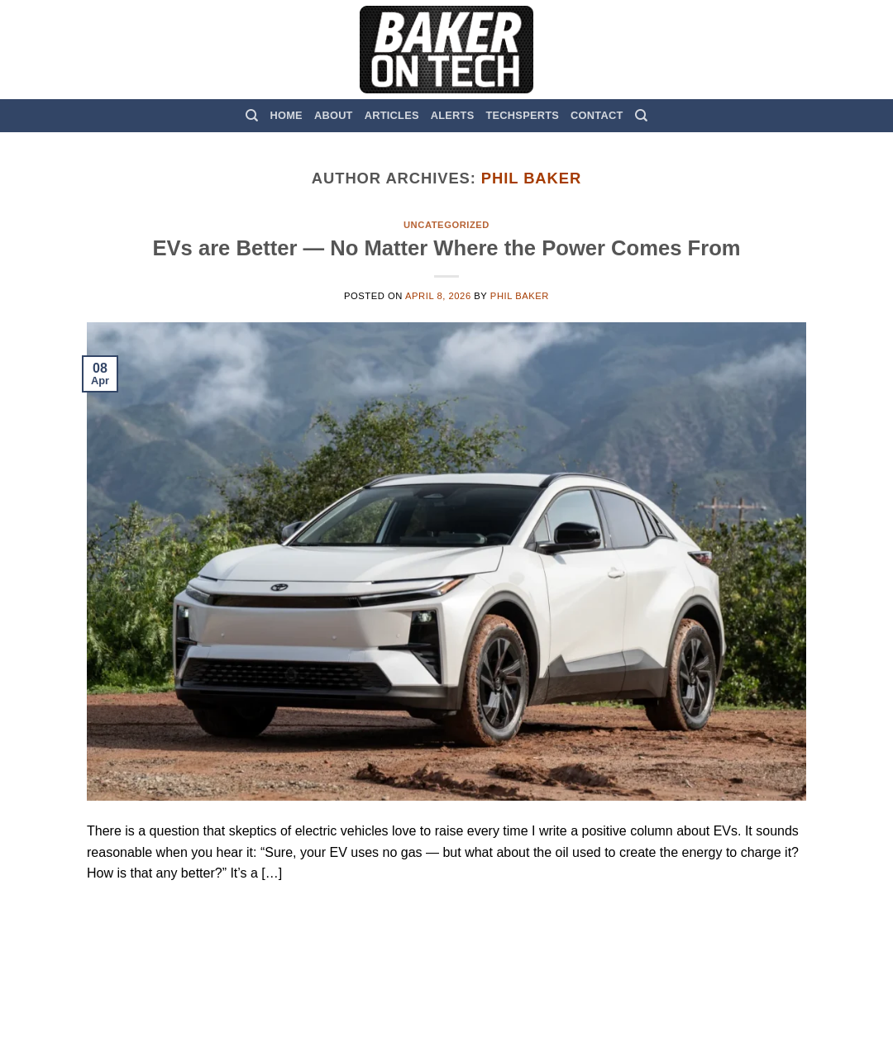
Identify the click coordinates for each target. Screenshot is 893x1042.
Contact (597, 115)
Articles (392, 115)
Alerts (453, 115)
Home (286, 115)
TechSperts (522, 115)
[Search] (252, 115)
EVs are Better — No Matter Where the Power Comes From (446, 247)
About (333, 115)
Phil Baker (531, 178)
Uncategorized (446, 225)
